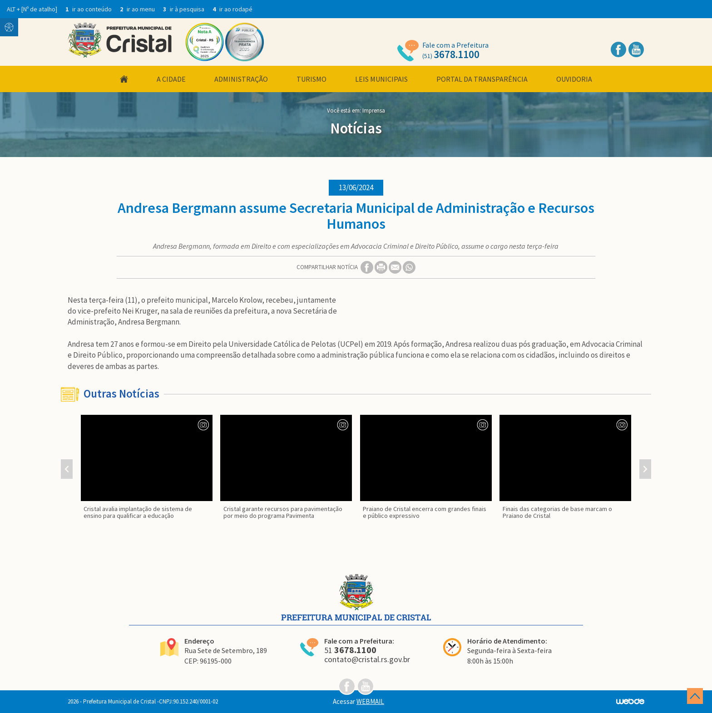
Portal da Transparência (482, 79)
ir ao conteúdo (89, 9)
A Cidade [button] (171, 79)
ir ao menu (138, 9)
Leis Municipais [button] (381, 79)
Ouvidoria (574, 79)
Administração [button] (241, 79)
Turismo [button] (311, 79)
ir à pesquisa (184, 9)
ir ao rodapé (232, 9)
